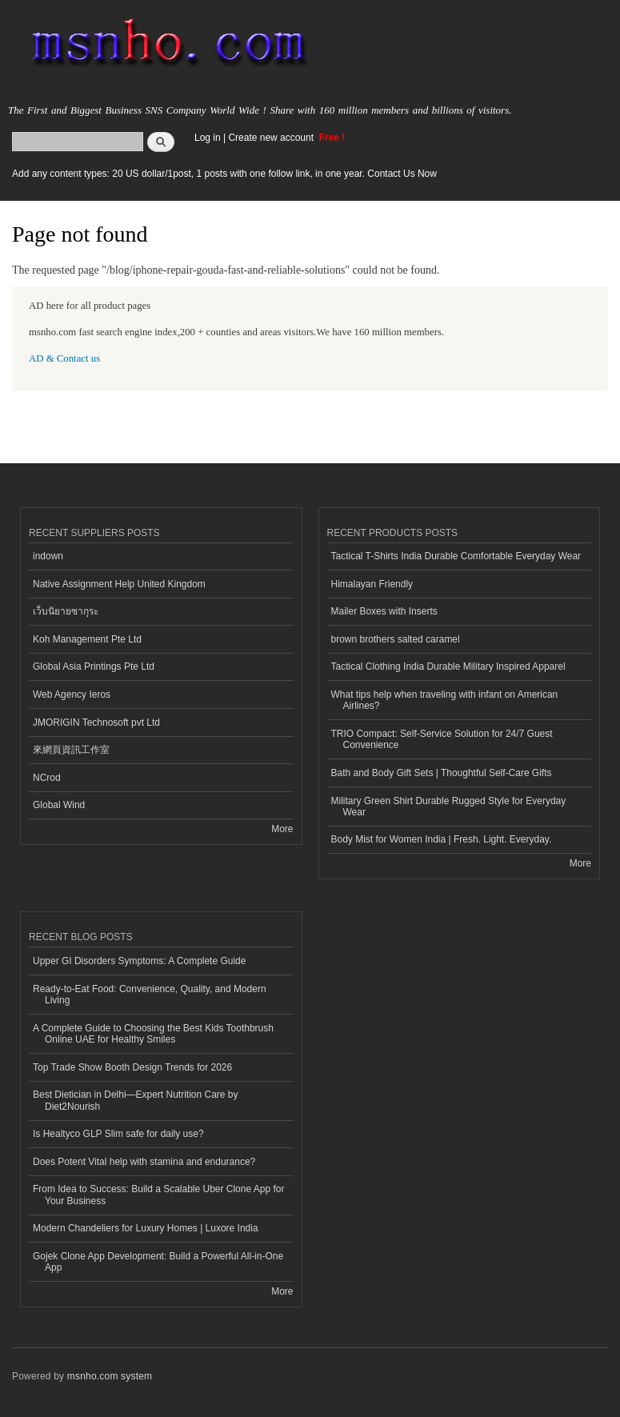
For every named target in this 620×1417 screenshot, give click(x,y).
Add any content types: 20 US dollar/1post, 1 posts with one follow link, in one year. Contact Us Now (224, 173)
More (282, 829)
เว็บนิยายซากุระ (65, 611)
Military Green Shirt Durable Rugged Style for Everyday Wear (448, 806)
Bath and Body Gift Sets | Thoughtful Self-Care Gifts (441, 773)
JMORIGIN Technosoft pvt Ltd (96, 722)
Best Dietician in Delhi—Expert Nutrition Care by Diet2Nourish (135, 1100)
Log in (207, 137)
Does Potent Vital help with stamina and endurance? (144, 1161)
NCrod (47, 777)
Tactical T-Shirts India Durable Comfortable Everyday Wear (456, 556)
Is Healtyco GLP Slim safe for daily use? (118, 1133)
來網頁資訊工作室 (71, 749)
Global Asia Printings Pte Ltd (93, 666)
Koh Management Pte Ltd (87, 639)
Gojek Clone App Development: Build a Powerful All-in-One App (158, 1262)
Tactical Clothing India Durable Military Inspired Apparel (448, 666)
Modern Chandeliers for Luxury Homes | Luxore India (145, 1228)
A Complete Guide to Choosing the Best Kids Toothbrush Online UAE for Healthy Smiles (153, 1034)
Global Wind (59, 805)
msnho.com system (109, 1376)
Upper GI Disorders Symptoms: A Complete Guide (139, 961)
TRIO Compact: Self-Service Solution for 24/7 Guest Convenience (442, 739)
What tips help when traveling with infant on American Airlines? (444, 700)
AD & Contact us (64, 358)
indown (48, 556)
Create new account (272, 137)
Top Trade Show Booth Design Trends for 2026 (132, 1067)
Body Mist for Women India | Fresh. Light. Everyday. (441, 839)
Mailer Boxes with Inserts (384, 611)
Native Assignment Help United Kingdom (119, 584)
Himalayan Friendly (372, 584)
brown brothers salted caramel (395, 639)
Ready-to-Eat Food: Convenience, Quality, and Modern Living (149, 994)
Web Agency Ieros (71, 694)
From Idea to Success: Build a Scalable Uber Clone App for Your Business (158, 1194)
